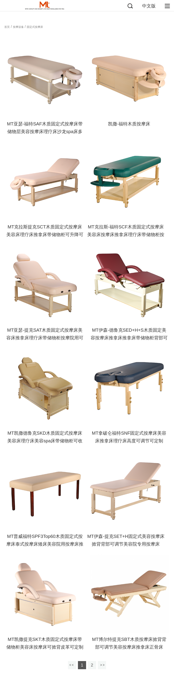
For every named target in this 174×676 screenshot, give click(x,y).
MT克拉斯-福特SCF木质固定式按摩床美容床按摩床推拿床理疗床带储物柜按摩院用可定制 (125, 234)
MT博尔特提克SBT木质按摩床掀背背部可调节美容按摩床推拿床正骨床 (129, 643)
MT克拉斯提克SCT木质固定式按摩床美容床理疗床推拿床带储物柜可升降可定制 (44, 234)
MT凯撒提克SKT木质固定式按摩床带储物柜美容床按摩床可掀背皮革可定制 (44, 643)
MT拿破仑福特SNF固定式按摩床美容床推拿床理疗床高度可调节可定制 (129, 437)
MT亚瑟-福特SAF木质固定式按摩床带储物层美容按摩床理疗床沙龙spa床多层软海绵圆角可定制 (45, 131)
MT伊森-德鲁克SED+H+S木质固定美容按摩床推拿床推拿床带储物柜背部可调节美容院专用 (129, 338)
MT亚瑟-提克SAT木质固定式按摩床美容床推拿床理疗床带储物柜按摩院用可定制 (44, 338)
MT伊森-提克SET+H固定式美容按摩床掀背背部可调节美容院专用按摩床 (125, 540)
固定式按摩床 (35, 27)
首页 (7, 27)
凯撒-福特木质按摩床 (129, 123)
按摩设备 (18, 27)
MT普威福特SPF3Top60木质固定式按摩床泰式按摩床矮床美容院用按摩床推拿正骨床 (44, 544)
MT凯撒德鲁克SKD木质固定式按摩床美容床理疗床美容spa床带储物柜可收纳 (44, 441)
